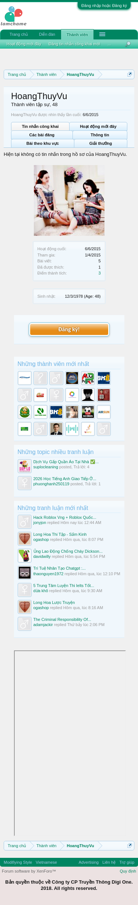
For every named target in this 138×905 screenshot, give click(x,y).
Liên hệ (109, 862)
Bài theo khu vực (42, 143)
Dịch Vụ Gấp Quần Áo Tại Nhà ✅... (66, 462)
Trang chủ (19, 34)
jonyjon (39, 522)
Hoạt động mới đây (98, 126)
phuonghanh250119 (51, 484)
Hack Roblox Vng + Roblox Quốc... (64, 517)
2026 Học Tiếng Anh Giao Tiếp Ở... (64, 478)
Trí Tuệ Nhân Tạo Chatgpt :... (59, 568)
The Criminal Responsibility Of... (62, 619)
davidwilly (42, 556)
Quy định (128, 871)
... (109, 44)
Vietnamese (46, 862)
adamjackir (43, 624)
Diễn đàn (47, 34)
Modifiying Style (18, 862)
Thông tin (100, 135)
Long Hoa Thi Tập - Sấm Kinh (60, 534)
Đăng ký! (68, 329)
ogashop (41, 539)
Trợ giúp (126, 862)
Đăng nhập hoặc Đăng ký (104, 5)
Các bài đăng (41, 135)
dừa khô (40, 590)
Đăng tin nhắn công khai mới (74, 44)
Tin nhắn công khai (40, 126)
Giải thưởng (100, 143)
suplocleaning (45, 467)
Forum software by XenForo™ (29, 871)
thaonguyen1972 (48, 574)
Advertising (89, 862)
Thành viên (77, 34)
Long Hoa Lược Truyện (54, 602)
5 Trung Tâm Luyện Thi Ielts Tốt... (63, 585)
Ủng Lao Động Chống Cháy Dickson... (68, 551)
